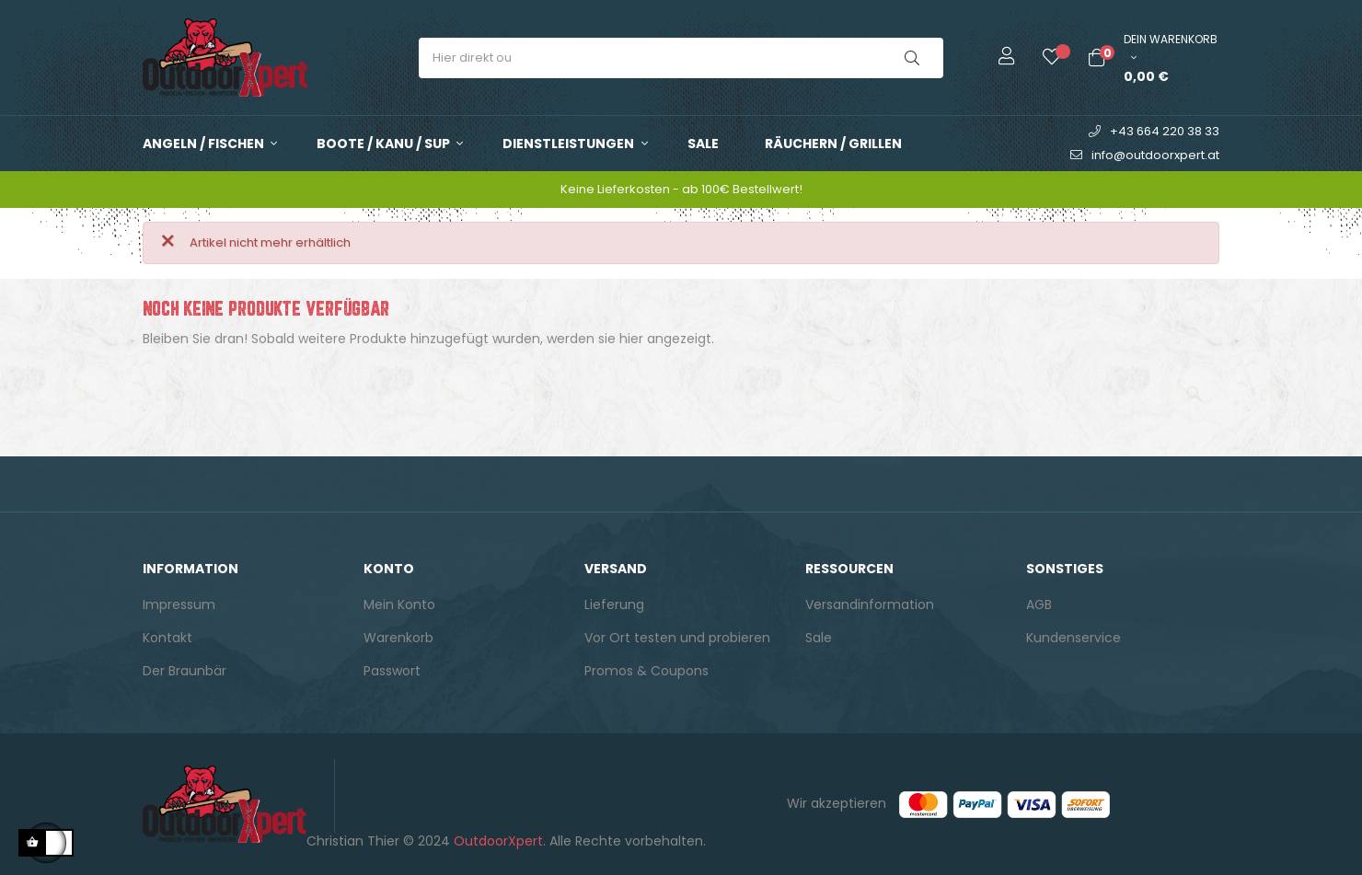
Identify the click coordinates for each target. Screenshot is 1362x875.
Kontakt (167, 637)
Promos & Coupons (646, 671)
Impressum (179, 604)
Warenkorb (398, 637)
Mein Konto (399, 604)
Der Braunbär (184, 671)
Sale (818, 637)
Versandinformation (869, 604)
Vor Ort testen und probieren (677, 637)
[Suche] (681, 385)
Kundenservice (1073, 637)
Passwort (392, 671)
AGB (1039, 604)
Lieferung (614, 604)
